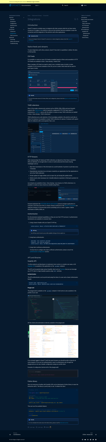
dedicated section (64, 422)
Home (10, 9)
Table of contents (85, 15)
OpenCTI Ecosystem (70, 205)
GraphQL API (31, 266)
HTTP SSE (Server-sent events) (49, 203)
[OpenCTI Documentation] (20, 5)
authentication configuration (37, 251)
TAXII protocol (39, 110)
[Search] (69, 5)
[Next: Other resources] (89, 434)
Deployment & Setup (18, 9)
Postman (62, 269)
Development (50, 9)
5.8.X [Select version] (36, 5)
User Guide (27, 9)
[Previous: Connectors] (15, 434)
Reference (42, 9)
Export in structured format (71, 98)
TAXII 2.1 (37, 112)
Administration (35, 9)
